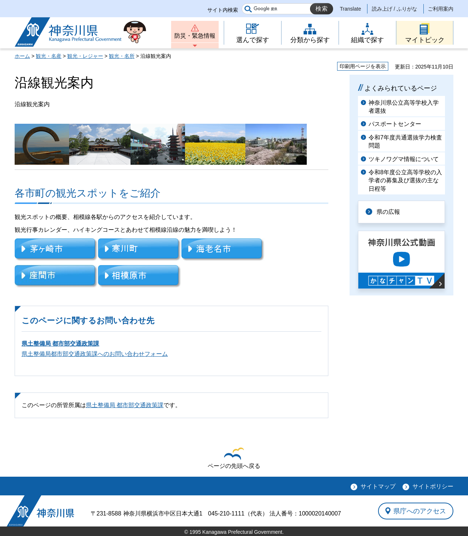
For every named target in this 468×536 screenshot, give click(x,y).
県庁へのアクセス (419, 510)
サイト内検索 (222, 10)
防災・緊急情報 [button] (194, 36)
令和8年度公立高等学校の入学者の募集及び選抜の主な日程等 (405, 180)
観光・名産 (48, 56)
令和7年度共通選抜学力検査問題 (405, 141)
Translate (350, 9)
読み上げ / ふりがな (394, 9)
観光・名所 (122, 56)
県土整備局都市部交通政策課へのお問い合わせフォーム (95, 354)
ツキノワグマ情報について (404, 159)
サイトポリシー (432, 486)
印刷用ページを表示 (363, 66)
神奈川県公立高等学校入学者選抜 (404, 107)
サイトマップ (378, 486)
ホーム (22, 56)
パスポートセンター (395, 124)
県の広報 (388, 212)
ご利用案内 (440, 9)
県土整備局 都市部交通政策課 (60, 343)
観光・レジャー (85, 56)
